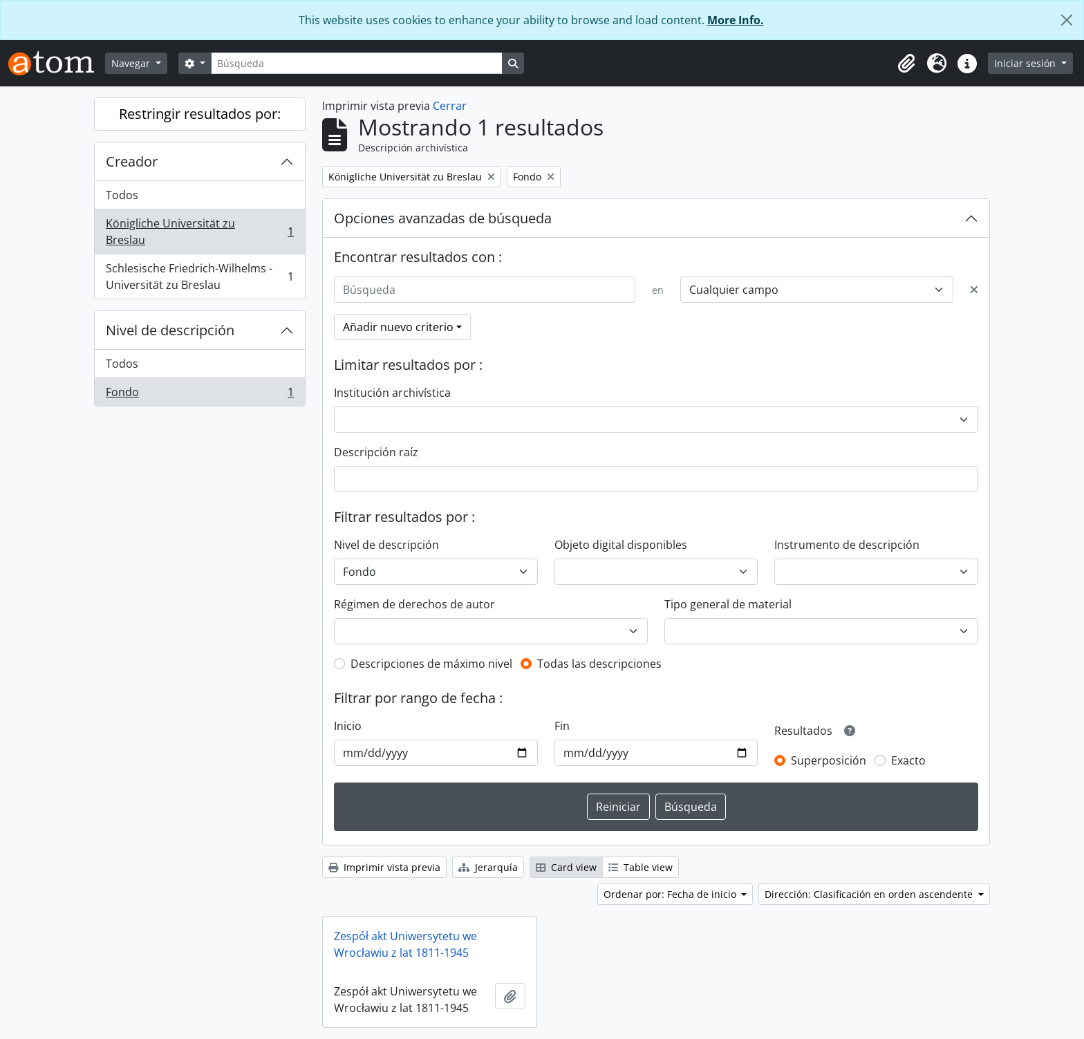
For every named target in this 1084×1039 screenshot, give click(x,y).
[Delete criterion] (974, 289)
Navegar (132, 63)
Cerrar (450, 105)
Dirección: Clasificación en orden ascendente (870, 894)
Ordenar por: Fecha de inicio (671, 894)
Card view (566, 867)
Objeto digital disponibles (620, 544)
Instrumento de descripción (846, 544)
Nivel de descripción (170, 330)
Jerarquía (488, 867)
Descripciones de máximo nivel (431, 663)
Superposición (828, 760)
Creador (132, 161)
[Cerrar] (1066, 20)
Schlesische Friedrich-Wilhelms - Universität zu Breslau (199, 276)
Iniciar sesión (1026, 63)
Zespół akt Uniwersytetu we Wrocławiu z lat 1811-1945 (405, 944)
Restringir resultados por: (200, 113)
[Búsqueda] (357, 63)
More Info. (735, 20)
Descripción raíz (376, 452)
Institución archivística (392, 392)
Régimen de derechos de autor (414, 604)
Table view (640, 867)
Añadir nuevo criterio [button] (398, 327)
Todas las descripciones (599, 663)
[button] (906, 63)
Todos (122, 195)
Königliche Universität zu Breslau (199, 231)
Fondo (199, 395)
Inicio (348, 725)
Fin (562, 725)
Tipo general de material (728, 604)
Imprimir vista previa (384, 867)
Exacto (908, 760)
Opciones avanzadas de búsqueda (443, 218)
